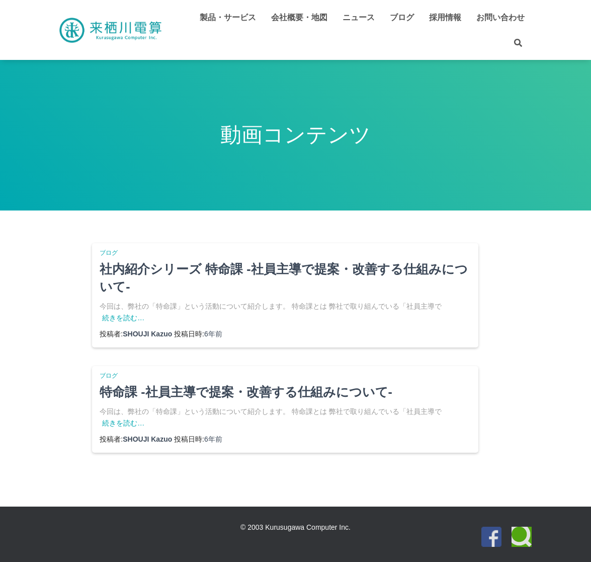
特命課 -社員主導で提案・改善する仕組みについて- (246, 392)
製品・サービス (228, 17)
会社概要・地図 (299, 17)
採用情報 (445, 17)
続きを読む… (123, 318)
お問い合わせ (500, 17)
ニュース (359, 17)
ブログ (402, 17)
